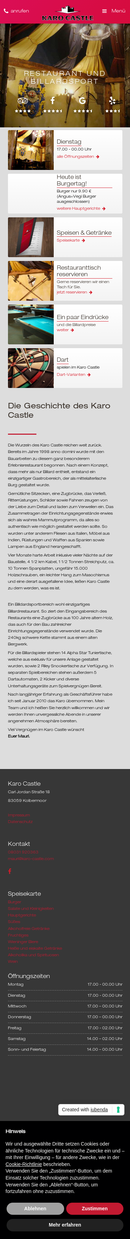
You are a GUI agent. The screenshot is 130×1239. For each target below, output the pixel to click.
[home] (67, 13)
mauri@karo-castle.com (31, 859)
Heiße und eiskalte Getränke (35, 948)
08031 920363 (23, 852)
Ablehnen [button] (35, 1208)
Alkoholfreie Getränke (29, 929)
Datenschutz (20, 822)
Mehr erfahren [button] (65, 1225)
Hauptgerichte (22, 915)
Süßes (14, 922)
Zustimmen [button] (95, 1208)
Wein (13, 962)
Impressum (19, 815)
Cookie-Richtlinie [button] (24, 1164)
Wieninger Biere (23, 942)
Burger (14, 902)
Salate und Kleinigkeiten (31, 909)
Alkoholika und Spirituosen (33, 955)
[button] (113, 8)
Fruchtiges (18, 935)
